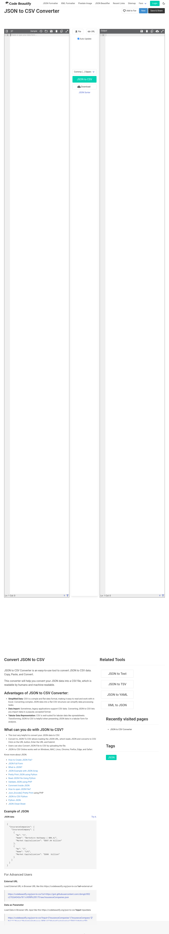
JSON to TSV (117, 684)
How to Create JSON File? (20, 760)
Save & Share (156, 10)
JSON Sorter (84, 92)
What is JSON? (15, 767)
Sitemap (132, 3)
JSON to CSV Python (18, 796)
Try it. (94, 817)
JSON (111, 757)
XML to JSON (117, 705)
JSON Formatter (50, 3)
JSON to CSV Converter (121, 729)
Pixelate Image (85, 3)
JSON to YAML (117, 694)
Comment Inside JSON (19, 785)
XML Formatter (68, 3)
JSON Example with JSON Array (23, 771)
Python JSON (14, 800)
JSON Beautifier (102, 3)
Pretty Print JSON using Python (22, 774)
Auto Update (84, 39)
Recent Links (119, 3)
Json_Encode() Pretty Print (20, 793)
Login (154, 3)
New (143, 10)
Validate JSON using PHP (20, 782)
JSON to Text (117, 674)
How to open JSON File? (19, 789)
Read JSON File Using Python (22, 778)
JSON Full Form (15, 763)
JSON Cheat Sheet (17, 804)
